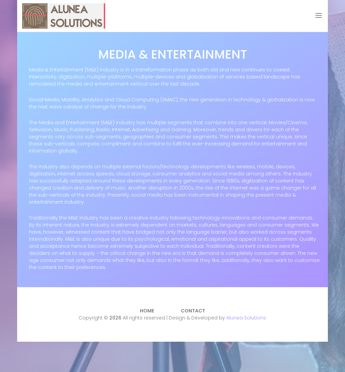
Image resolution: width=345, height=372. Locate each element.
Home (147, 310)
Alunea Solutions (246, 317)
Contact (193, 310)
